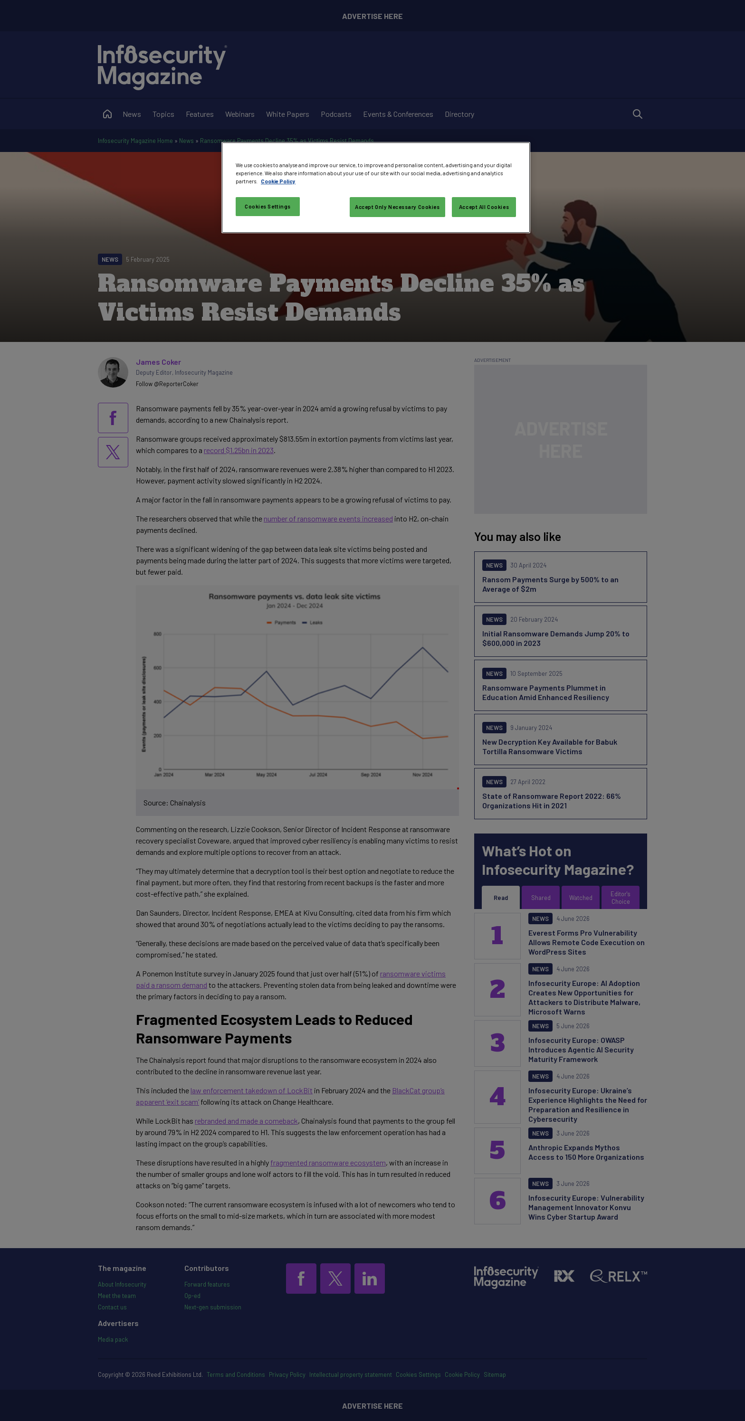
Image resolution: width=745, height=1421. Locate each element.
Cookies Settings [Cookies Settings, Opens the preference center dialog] (268, 206)
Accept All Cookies (484, 207)
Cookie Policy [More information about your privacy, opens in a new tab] (278, 181)
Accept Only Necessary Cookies (397, 207)
